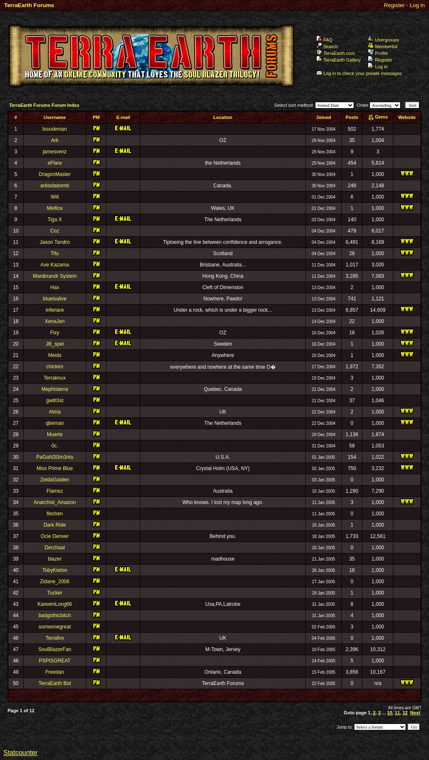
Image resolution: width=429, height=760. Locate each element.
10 (389, 712)
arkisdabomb (54, 186)
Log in (417, 5)
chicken (54, 367)
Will (55, 197)
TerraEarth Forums (29, 5)
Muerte (54, 434)
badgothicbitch (55, 615)
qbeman (55, 423)
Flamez (55, 491)
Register (394, 5)
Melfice (55, 208)
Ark (55, 140)
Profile (378, 53)
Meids (55, 355)
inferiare (55, 310)
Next (415, 712)
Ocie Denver (55, 536)
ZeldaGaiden (54, 480)
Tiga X (55, 219)
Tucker (54, 593)
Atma (55, 412)
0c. (55, 446)
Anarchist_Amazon (55, 502)
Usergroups (383, 39)
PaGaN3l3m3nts (54, 457)
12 (405, 712)
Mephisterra (54, 389)
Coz (54, 231)
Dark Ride (55, 525)
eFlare (55, 163)
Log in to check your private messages (359, 73)
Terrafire (55, 638)
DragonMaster (55, 174)
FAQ (324, 39)
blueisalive (55, 299)
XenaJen (55, 321)
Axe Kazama (55, 265)
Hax (54, 287)
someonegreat (55, 627)
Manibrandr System (55, 276)
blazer (55, 559)
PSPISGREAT (55, 661)
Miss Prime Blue (54, 468)
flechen (55, 514)
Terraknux (55, 378)
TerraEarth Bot (55, 683)
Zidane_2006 (55, 581)
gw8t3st (54, 400)
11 (397, 712)
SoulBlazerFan (54, 649)
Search (327, 46)
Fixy (54, 333)
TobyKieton (54, 570)
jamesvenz (55, 152)
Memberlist (383, 46)
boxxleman (55, 129)
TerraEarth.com (335, 53)
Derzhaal (55, 548)
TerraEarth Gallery (338, 59)
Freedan (54, 672)
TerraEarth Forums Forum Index (44, 105)
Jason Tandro (55, 242)
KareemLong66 (55, 604)
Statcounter (20, 752)
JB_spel (55, 344)
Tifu (55, 253)
